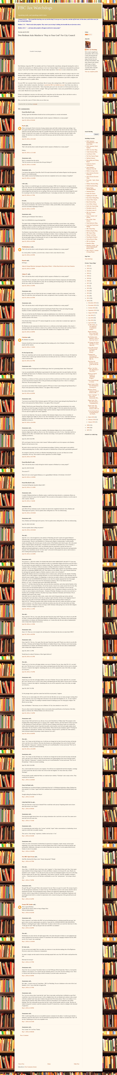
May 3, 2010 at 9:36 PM (28, 975)
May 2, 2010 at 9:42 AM (28, 912)
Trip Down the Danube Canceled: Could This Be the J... (93, 363)
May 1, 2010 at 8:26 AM (28, 836)
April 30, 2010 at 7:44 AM (28, 501)
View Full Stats (89, 259)
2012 (88, 295)
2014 (88, 290)
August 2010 (91, 312)
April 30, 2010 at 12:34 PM (28, 554)
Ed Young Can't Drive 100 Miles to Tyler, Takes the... (93, 344)
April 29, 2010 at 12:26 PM (28, 178)
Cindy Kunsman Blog (91, 152)
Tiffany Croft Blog (91, 235)
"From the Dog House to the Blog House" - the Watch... (93, 412)
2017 (88, 283)
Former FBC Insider (27, 904)
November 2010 (92, 305)
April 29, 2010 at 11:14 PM (28, 487)
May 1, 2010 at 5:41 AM (28, 796)
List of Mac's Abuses (91, 204)
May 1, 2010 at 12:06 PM (28, 851)
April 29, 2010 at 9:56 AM (28, 120)
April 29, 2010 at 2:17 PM (28, 195)
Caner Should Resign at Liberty (93, 381)
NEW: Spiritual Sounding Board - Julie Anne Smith (92, 143)
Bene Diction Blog (91, 202)
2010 (88, 300)
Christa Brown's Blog (91, 239)
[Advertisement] (49, 1050)
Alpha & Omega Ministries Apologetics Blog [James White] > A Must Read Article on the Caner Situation (48, 266)
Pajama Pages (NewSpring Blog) (91, 188)
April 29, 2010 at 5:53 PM (28, 285)
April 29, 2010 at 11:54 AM (29, 164)
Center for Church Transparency (90, 164)
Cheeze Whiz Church (91, 199)
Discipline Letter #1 (91, 208)
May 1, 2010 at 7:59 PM (28, 880)
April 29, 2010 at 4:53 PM (28, 241)
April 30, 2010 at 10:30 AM (29, 513)
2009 (88, 425)
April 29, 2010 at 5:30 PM (28, 268)
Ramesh (24, 260)
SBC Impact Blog (90, 233)
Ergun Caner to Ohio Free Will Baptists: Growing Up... (93, 386)
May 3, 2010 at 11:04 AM (28, 941)
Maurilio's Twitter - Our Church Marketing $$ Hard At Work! (92, 247)
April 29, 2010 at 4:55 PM (28, 255)
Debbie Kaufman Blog (92, 186)
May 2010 (91, 320)
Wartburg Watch (90, 191)
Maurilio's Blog (90, 243)
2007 (88, 430)
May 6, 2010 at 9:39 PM (28, 1008)
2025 (88, 268)
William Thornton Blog (92, 183)
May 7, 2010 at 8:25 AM (28, 1021)
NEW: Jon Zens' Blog (91, 149)
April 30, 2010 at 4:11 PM (28, 656)
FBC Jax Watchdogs (35, 8)
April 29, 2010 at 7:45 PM (28, 347)
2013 (88, 293)
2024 (88, 271)
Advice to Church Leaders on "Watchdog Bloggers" (92, 376)
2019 (88, 278)
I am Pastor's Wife (90, 154)
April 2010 (91, 322)
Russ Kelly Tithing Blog (92, 197)
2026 (88, 266)
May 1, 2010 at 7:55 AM (28, 820)
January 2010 (91, 422)
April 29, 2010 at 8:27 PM (28, 360)
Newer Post (21, 1064)
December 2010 (92, 303)
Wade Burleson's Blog (91, 223)
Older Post (76, 1064)
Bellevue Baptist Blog (91, 230)
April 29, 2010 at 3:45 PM (28, 209)
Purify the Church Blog (92, 206)
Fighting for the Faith (91, 195)
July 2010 (90, 315)
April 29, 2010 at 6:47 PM (28, 297)
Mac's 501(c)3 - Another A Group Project (92, 251)
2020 (88, 275)
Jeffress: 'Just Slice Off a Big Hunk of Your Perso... (93, 370)
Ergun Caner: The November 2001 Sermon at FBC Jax (93, 407)
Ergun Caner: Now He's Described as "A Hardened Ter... (93, 402)
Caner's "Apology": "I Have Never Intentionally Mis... (93, 396)
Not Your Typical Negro (92, 156)
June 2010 (91, 317)
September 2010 (92, 310)
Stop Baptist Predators (91, 237)
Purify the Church (90, 193)
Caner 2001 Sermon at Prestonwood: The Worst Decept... (93, 350)
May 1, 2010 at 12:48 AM (28, 779)
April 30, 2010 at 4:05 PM (28, 634)
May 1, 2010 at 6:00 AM (28, 808)
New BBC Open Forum (28, 856)
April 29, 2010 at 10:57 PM (28, 456)
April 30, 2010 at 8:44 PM (28, 733)
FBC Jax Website (90, 241)
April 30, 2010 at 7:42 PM (28, 713)
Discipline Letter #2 (91, 210)
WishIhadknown (26, 247)
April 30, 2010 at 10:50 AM (29, 530)
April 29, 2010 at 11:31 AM (29, 152)
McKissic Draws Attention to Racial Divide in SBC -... (93, 391)
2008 (88, 427)
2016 (88, 285)
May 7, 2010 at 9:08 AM (28, 1031)
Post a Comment (24, 1035)
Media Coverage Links (92, 171)
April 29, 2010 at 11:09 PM (28, 477)
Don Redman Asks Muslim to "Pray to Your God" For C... (93, 338)
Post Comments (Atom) (31, 1067)
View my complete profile (91, 71)
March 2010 (91, 417)
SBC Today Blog (90, 228)
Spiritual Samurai (90, 158)
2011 (88, 298)
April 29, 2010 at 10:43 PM (28, 422)
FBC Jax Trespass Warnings (90, 213)
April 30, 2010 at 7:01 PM (28, 672)
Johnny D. (24, 274)
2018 (88, 280)
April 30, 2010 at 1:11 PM (28, 609)
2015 (88, 288)
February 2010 (92, 419)
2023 (88, 273)
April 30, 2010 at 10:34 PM (28, 749)
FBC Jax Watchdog (92, 49)
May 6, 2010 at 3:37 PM (28, 987)
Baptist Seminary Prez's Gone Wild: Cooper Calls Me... (93, 333)
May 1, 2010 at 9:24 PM (28, 899)
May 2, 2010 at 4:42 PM (28, 928)
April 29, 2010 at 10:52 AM (29, 139)
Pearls (23, 125)
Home (49, 1064)
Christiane (25, 337)
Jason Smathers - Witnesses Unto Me (91, 168)
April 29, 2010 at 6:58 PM (28, 332)
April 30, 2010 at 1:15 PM (28, 624)
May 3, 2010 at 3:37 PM (28, 962)
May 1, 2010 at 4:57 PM (28, 861)
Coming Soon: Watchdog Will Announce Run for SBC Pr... (93, 357)
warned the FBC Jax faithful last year (54, 85)
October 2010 (91, 308)
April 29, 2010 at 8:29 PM (28, 393)
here (60, 69)
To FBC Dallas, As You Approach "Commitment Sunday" (92, 327)
